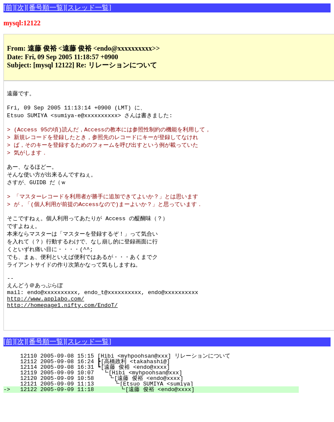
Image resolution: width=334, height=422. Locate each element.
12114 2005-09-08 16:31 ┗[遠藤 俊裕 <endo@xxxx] (156, 391)
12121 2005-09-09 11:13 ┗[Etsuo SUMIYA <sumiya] (157, 408)
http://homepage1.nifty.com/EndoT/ (62, 326)
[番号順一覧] (45, 7)
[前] (9, 7)
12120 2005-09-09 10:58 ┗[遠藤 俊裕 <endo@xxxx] (155, 402)
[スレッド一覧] (88, 7)
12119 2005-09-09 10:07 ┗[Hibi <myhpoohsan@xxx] (158, 397)
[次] (21, 7)
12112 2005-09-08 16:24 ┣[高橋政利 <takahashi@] (156, 385)
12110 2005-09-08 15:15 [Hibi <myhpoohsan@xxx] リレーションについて (155, 380)
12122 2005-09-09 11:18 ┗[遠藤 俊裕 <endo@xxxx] (154, 413)
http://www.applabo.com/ (45, 318)
